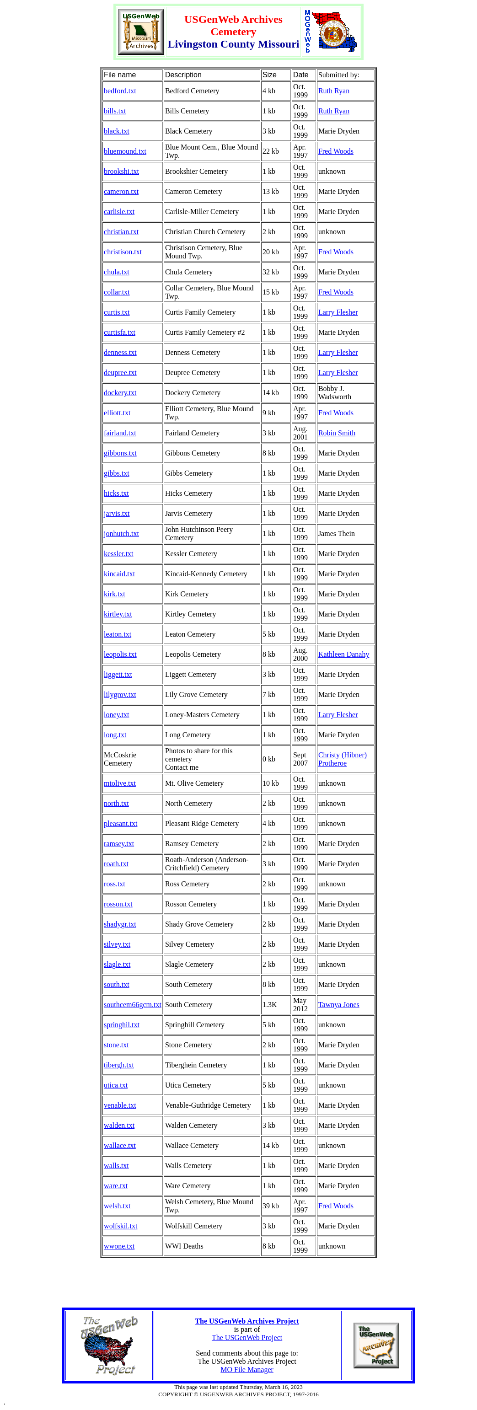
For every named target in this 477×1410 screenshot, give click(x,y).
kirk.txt (114, 594)
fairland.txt (120, 433)
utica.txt (116, 1085)
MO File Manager (246, 1369)
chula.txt (116, 272)
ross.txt (114, 884)
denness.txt (120, 352)
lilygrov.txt (120, 694)
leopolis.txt (120, 654)
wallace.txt (120, 1145)
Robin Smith (336, 433)
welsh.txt (117, 1206)
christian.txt (121, 232)
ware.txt (116, 1186)
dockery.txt (120, 393)
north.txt (116, 803)
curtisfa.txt (119, 332)
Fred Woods (336, 151)
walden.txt (119, 1125)
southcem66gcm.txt (132, 1004)
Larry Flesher (338, 312)
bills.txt (115, 111)
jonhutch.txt (121, 533)
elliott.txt (117, 413)
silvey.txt (117, 944)
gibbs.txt (116, 473)
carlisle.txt (119, 211)
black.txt (116, 131)
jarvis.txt (116, 513)
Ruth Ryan (333, 91)
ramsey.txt (119, 843)
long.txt (115, 735)
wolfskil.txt (120, 1226)
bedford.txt (120, 91)
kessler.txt (118, 554)
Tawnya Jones (338, 1004)
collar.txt (116, 292)
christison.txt (123, 252)
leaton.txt (117, 634)
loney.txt (116, 714)
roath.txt (116, 864)
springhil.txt (121, 1025)
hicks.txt (116, 493)
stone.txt (116, 1045)
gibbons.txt (120, 453)
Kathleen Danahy (344, 654)
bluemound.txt (125, 151)
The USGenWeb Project (247, 1337)
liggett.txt (118, 674)
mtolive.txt (120, 783)
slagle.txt (117, 964)
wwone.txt (119, 1246)
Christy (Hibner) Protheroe (342, 759)
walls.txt (116, 1165)
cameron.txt (121, 191)
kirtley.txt (118, 614)
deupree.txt (120, 372)
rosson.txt (118, 904)
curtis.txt (116, 312)
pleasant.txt (120, 823)
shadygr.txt (120, 924)
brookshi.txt (121, 171)
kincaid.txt (119, 574)
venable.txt (120, 1105)
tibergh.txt (119, 1065)
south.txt (116, 984)
